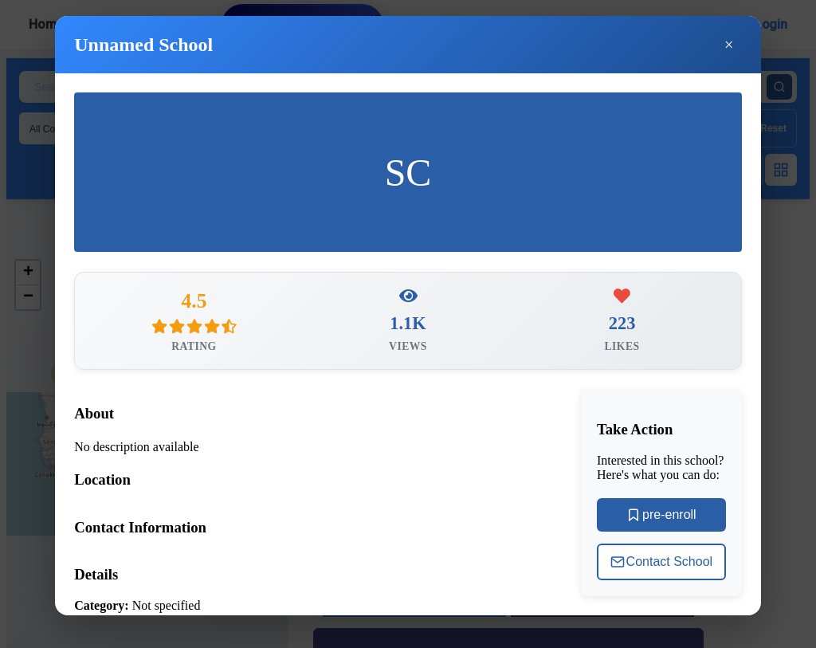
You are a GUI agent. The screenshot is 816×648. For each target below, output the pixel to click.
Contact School (661, 567)
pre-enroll (661, 520)
